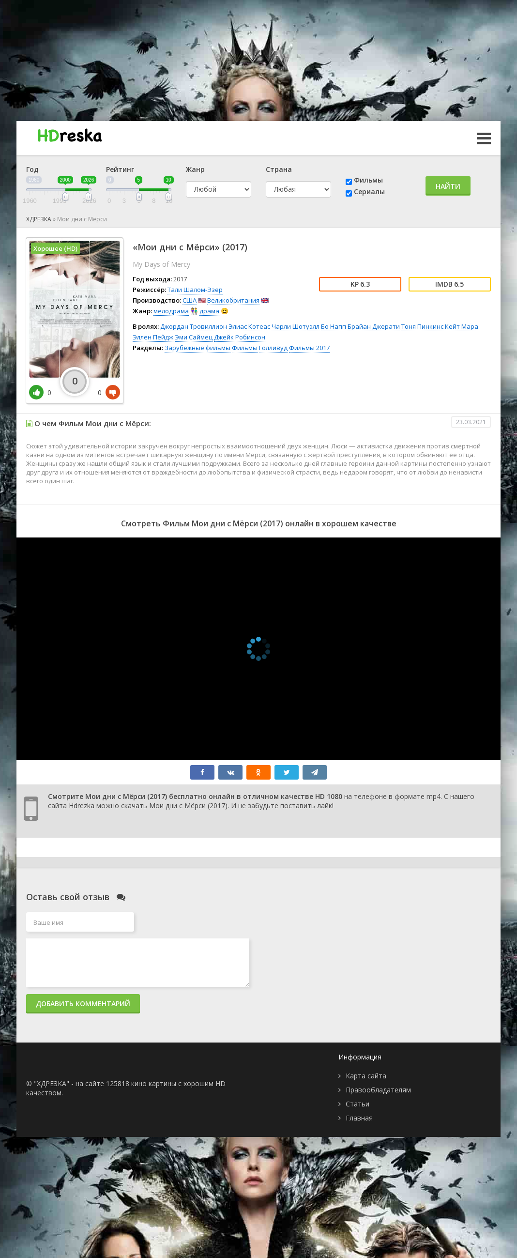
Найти (448, 186)
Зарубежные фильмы (197, 347)
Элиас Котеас (249, 326)
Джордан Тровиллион (193, 326)
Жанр (195, 169)
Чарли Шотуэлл (295, 326)
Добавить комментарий (83, 1003)
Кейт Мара (461, 326)
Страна (279, 169)
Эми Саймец (194, 337)
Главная (359, 1117)
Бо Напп (333, 326)
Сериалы (369, 191)
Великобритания (233, 300)
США (189, 300)
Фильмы (368, 179)
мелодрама (171, 311)
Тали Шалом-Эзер (195, 289)
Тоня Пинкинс (422, 326)
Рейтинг (120, 169)
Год (32, 169)
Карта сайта (366, 1075)
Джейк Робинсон (239, 337)
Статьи (357, 1103)
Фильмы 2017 (309, 347)
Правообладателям (378, 1089)
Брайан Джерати (374, 326)
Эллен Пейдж (153, 337)
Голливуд (273, 347)
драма (209, 311)
